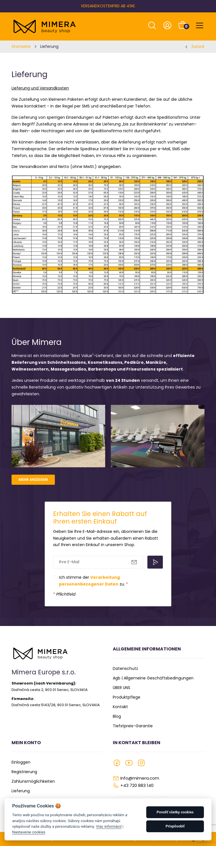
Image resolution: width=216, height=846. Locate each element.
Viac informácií (109, 826)
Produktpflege (126, 697)
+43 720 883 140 (137, 785)
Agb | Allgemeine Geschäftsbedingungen (153, 678)
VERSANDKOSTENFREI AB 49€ (108, 6)
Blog (117, 716)
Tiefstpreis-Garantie (133, 726)
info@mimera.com (139, 778)
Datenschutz (125, 668)
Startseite (21, 46)
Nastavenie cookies (28, 832)
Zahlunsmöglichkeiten (33, 781)
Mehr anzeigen (33, 479)
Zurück (197, 46)
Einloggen (21, 762)
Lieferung (21, 791)
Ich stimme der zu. (93, 581)
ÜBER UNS (121, 687)
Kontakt (120, 707)
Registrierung (24, 772)
